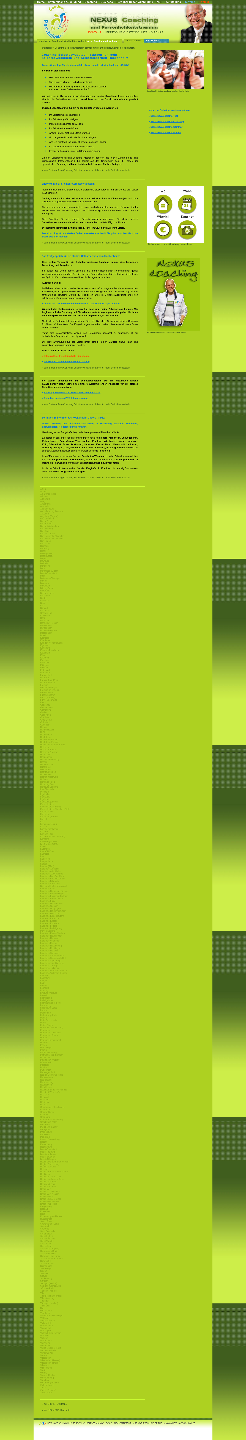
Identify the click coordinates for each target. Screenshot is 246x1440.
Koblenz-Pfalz (46, 834)
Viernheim (45, 1313)
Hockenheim (46, 774)
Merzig (43, 1050)
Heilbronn (44, 747)
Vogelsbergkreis (47, 1320)
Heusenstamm (47, 764)
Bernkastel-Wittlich (49, 571)
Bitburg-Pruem (47, 588)
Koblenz (44, 831)
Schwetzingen (47, 1263)
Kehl (42, 821)
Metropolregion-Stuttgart (51, 1055)
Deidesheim (45, 625)
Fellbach (44, 667)
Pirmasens (45, 1134)
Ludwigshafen (46, 1000)
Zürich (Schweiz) (48, 1390)
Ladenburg (45, 849)
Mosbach (44, 1067)
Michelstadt (45, 1057)
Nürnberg (44, 1099)
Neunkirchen (46, 1087)
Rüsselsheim (46, 1219)
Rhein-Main (45, 1189)
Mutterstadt (45, 1070)
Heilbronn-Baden (48, 749)
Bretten (43, 598)
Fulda (43, 702)
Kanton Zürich (47, 811)
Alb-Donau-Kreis (48, 494)
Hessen (44, 762)
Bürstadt (44, 608)
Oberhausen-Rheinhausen (52, 1107)
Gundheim (45, 725)
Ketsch (43, 826)
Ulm (42, 1308)
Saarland (44, 1226)
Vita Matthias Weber (74, 41)
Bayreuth (44, 561)
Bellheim (44, 563)
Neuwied (44, 1097)
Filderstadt (45, 670)
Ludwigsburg (46, 998)
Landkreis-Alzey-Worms (51, 874)
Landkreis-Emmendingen (52, 893)
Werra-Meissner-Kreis (50, 1348)
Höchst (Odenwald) (49, 777)
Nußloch (44, 1104)
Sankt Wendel (47, 1241)
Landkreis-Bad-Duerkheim (52, 876)
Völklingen (45, 1318)
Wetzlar (43, 1355)
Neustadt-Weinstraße (50, 1092)
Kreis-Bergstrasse (48, 841)
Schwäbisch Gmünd (49, 1251)
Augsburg (44, 514)
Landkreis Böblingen (50, 883)
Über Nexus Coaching (50, 41)
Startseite (47, 48)
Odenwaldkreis (47, 1112)
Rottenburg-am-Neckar (51, 1216)
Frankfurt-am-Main (49, 680)
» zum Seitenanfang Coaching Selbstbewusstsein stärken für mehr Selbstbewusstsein (86, 170)
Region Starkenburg (49, 1164)
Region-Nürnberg (48, 1052)
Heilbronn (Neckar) (49, 752)
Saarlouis (44, 1229)
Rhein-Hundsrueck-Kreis (52, 1179)
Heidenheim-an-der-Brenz (52, 744)
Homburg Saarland (49, 787)
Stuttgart (44, 1281)
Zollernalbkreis (47, 1385)
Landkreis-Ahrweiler (49, 869)
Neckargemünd (47, 1072)
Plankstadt (45, 1137)
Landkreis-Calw (47, 888)
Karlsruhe (44, 814)
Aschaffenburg (47, 509)
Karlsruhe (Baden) (49, 816)
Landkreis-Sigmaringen (51, 960)
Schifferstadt (46, 1243)
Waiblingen (45, 1330)
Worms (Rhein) (47, 1375)
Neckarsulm (45, 1080)
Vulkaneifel (45, 1323)
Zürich (43, 1387)
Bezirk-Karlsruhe (48, 1154)
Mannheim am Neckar (50, 1032)
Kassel (43, 819)
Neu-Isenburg (46, 1082)
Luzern (43, 1010)
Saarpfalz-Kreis (47, 1231)
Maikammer (45, 1013)
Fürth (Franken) (47, 697)
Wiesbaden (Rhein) (49, 1363)
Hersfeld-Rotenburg (49, 759)
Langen (43, 980)
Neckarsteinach (47, 1077)
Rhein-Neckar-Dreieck (50, 1199)
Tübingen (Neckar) (49, 1303)
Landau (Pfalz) (47, 866)
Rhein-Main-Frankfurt (50, 1191)
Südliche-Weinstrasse (50, 1286)
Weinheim (45, 1343)
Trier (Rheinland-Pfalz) (51, 1296)
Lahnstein (45, 854)
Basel (43, 551)
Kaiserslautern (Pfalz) (50, 806)
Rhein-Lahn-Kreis (48, 1181)
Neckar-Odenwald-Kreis (51, 1075)
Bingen (43, 581)
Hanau (43, 727)
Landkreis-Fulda (48, 901)
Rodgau (44, 1209)
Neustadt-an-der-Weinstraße (53, 1090)
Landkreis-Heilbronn (49, 913)
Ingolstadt (45, 797)
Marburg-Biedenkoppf (50, 1040)
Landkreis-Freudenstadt (51, 898)
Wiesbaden (45, 1358)
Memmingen (46, 1047)
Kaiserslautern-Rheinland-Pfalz (55, 809)
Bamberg (44, 548)
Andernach (45, 504)
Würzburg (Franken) (49, 1382)
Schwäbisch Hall (48, 1253)
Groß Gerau (46, 720)
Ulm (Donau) (46, 1310)
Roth (42, 1214)
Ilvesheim (44, 792)
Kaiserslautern (47, 804)
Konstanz (44, 839)
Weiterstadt (45, 1345)
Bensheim (45, 566)
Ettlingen (44, 665)
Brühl (42, 603)
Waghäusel (45, 1328)
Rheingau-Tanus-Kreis (50, 1176)
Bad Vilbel (45, 543)
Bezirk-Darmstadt (48, 573)
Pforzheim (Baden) (49, 1127)
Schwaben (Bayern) (49, 1248)
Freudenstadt (46, 692)
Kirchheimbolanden (49, 829)
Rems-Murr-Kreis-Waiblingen (54, 1171)
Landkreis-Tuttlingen (49, 968)
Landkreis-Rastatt (48, 943)
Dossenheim (46, 633)
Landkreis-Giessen (49, 906)
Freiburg (44, 685)
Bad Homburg (46, 528)
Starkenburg (46, 1278)
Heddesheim (46, 734)
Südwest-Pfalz (47, 1288)
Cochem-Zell (46, 613)
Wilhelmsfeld (46, 1368)
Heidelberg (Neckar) (49, 742)
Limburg (44, 990)
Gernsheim (45, 710)
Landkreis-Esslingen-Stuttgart (54, 896)
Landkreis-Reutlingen (50, 948)
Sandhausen (46, 1234)
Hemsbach (45, 754)
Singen (43, 1271)
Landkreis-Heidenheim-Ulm (53, 911)
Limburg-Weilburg (48, 993)
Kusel (43, 846)
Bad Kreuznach (47, 533)
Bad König (45, 531)
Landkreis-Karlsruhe (49, 918)
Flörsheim (45, 672)
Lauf (42, 983)
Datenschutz (137, 32)
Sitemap (157, 32)
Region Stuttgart (48, 1166)
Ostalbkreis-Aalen (48, 1122)
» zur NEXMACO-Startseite (56, 1410)
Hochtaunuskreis (48, 772)
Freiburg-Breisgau (48, 687)
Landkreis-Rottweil (49, 950)
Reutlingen (45, 1174)
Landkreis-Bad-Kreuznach (52, 878)
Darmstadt (45, 620)
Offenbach (45, 1114)
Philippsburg (46, 1132)
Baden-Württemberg (49, 526)
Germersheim (46, 707)
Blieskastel (45, 590)
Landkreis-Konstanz (49, 923)
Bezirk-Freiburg (47, 1152)
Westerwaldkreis (48, 1350)
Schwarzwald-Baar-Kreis (52, 1258)
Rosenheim (45, 1211)
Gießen (43, 712)
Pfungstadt (45, 1129)
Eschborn (44, 660)
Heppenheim (46, 757)
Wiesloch (44, 1365)
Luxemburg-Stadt (48, 1008)
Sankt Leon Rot (47, 1238)
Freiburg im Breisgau (50, 690)
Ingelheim (45, 794)
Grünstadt (45, 722)
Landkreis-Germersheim (51, 903)
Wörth (43, 1370)
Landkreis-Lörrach (49, 926)
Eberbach (44, 638)
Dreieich (44, 635)
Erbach (43, 655)
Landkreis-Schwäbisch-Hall (53, 958)
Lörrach (44, 995)
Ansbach (44, 506)
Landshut (44, 975)
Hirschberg (45, 767)
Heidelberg (45, 737)
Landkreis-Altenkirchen (51, 871)
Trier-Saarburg (47, 1298)
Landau (43, 864)
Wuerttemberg (47, 1378)
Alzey (42, 501)
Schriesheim (46, 1246)
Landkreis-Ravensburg (51, 946)
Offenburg (45, 1117)
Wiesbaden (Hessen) (50, 1360)
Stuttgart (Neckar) (48, 1283)
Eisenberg (45, 648)
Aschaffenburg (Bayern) (51, 511)
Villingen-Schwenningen (51, 1315)
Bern (42, 568)
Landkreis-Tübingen (49, 965)
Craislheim (45, 615)
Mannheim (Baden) (49, 1035)
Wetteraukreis (46, 1353)
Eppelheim (45, 653)
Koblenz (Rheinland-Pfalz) (52, 836)
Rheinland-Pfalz (47, 1184)
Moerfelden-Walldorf (49, 1060)
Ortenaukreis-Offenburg (51, 1119)
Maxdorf (44, 1042)
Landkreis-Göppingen (50, 908)
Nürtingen (45, 1102)
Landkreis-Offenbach (50, 941)
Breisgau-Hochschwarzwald (53, 886)
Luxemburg (45, 1005)
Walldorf (44, 1338)
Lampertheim (46, 861)
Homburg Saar (47, 784)
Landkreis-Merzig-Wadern (52, 933)
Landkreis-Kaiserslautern (52, 916)
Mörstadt (44, 1065)
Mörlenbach (45, 1062)
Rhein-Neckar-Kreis (49, 1201)
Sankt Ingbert (46, 1236)
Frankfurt (44, 677)
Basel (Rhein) (46, 553)
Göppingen (45, 715)
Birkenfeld (45, 586)
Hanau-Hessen (47, 730)
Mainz (43, 1022)
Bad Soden (45, 541)
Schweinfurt (45, 1261)
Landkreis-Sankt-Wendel (52, 955)
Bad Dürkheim (47, 518)
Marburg (44, 1037)
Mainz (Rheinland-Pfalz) (51, 1027)
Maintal (43, 1018)
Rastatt (43, 1142)
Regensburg (46, 1147)
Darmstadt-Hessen (49, 623)
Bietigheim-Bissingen (50, 578)
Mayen (43, 1045)
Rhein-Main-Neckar (49, 1194)
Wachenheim (46, 1325)
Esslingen (45, 662)
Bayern (43, 558)
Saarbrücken (46, 1221)
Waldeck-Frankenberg (50, 1333)
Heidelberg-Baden (49, 739)
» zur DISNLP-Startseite (54, 1404)
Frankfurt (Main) (47, 682)
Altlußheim (45, 499)
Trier (42, 1293)
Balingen (44, 546)
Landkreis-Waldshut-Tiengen (53, 970)
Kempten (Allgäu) (48, 824)
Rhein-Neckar (46, 1196)
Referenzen (152, 40)
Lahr (42, 856)
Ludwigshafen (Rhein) (50, 1003)
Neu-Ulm (44, 1094)
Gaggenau (45, 705)
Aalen (43, 489)
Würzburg (45, 1380)
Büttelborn (45, 610)
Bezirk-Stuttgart (47, 1157)
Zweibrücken (46, 1392)
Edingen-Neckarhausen (51, 643)
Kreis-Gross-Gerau (49, 844)
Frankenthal (45, 675)
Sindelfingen (46, 1268)
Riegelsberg (46, 1206)
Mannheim (45, 1030)
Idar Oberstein (47, 789)
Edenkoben (45, 640)
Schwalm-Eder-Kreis (50, 1256)
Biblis (42, 576)
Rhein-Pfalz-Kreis (48, 1186)
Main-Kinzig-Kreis (48, 1015)
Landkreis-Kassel (48, 921)
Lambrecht (45, 859)
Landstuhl (45, 978)
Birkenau (44, 583)
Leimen (43, 985)
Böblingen (45, 595)
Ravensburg (46, 1144)
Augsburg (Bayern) (49, 516)
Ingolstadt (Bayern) (49, 802)
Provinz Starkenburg (50, 1139)
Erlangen (44, 658)
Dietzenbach (46, 628)
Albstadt (44, 496)
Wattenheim (46, 1340)
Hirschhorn (45, 769)
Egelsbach (45, 645)
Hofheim (44, 779)
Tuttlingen (45, 1306)
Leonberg (44, 988)
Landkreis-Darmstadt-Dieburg (54, 891)
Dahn (42, 618)
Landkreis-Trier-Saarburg (52, 963)
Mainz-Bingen (46, 1025)
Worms (43, 1373)
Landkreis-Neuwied (49, 938)
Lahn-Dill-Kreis (47, 851)
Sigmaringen (46, 1266)
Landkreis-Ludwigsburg (51, 928)
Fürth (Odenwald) (48, 700)
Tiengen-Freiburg (48, 1291)
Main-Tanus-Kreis (48, 1020)
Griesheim (45, 717)
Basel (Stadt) (46, 556)
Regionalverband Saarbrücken (54, 1162)
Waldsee (44, 1335)
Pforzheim (45, 1124)
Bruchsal (44, 600)
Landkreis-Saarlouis (49, 953)
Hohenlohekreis (47, 782)
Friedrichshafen (47, 695)
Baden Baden (46, 523)
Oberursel (45, 1109)
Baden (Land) (46, 521)
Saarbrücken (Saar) (49, 1224)
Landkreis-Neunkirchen (51, 936)
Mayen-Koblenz (47, 931)
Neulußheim (46, 1085)
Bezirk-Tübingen (48, 1159)
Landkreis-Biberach (49, 881)
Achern (43, 491)
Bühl (42, 605)
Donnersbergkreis (48, 630)
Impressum (113, 32)
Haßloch (44, 732)
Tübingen (44, 1301)
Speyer (43, 1276)
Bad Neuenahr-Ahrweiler (52, 536)
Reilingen (44, 1169)
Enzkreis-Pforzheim (49, 650)
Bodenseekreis (47, 593)
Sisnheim (44, 1273)
